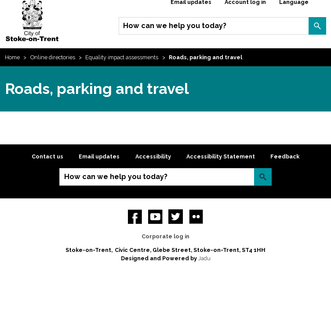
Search (317, 26)
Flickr (196, 216)
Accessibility (153, 156)
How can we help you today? (174, 26)
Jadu (204, 258)
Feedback (284, 156)
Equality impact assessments (121, 57)
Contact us (47, 156)
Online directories (52, 57)
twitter (175, 216)
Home (12, 57)
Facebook (135, 216)
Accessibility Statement (220, 156)
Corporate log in (165, 236)
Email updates (99, 156)
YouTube (155, 216)
